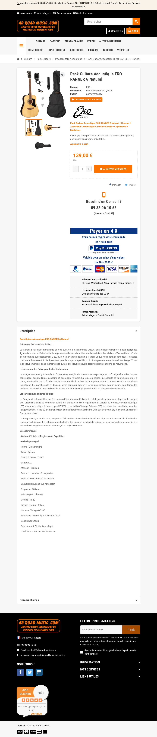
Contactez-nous (82, 13)
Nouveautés (24, 13)
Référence (75, 90)
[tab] (78, 331)
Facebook (20, 672)
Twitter (29, 672)
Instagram (39, 672)
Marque (74, 87)
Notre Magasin (42, 13)
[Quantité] (82, 169)
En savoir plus (64, 13)
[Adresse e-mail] (101, 629)
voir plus (36, 713)
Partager (115, 184)
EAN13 (73, 94)
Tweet (130, 184)
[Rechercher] (112, 21)
